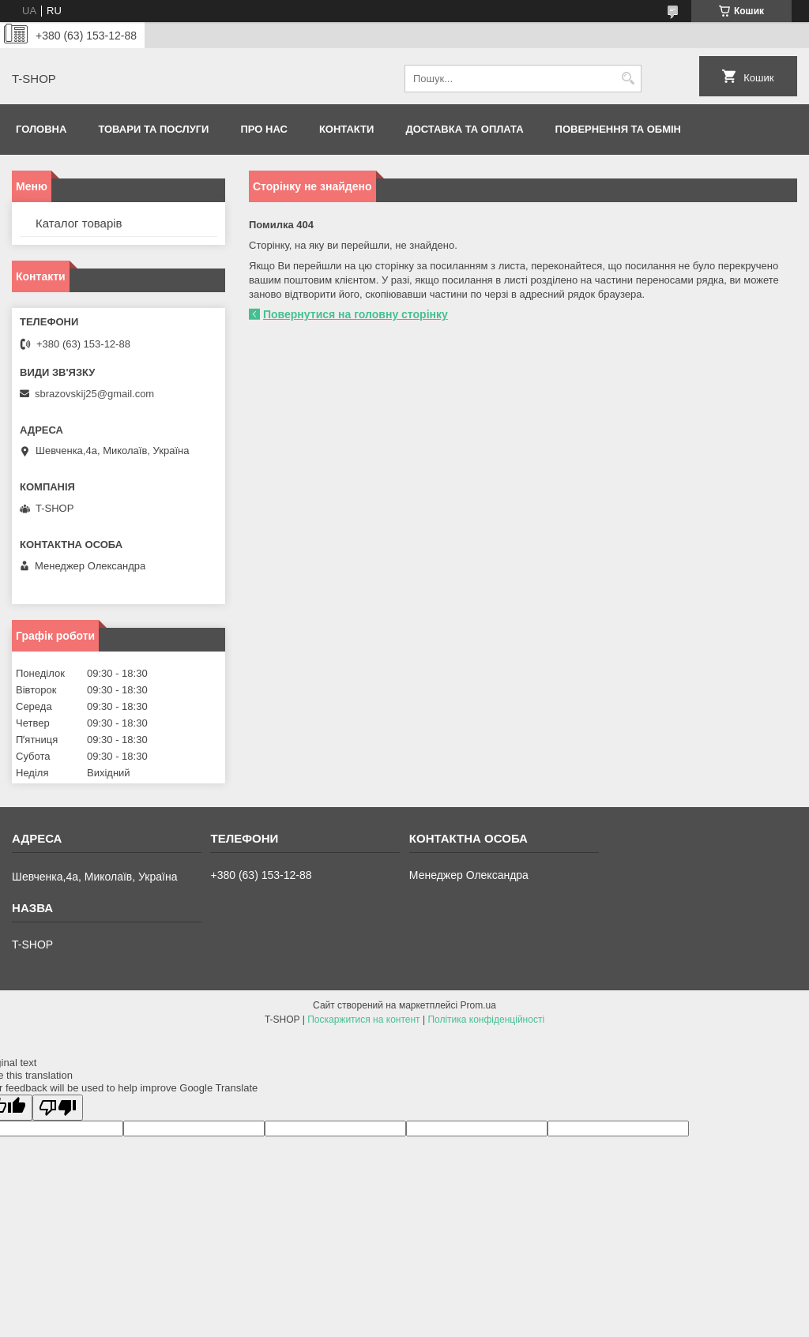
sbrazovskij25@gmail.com (94, 394)
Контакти (346, 129)
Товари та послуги (153, 129)
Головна (41, 129)
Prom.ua (478, 1005)
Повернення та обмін (618, 129)
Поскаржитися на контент (363, 1019)
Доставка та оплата (464, 129)
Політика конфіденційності (485, 1019)
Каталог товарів (79, 223)
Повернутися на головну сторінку (355, 314)
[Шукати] (628, 78)
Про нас (263, 129)
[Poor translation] (57, 1108)
